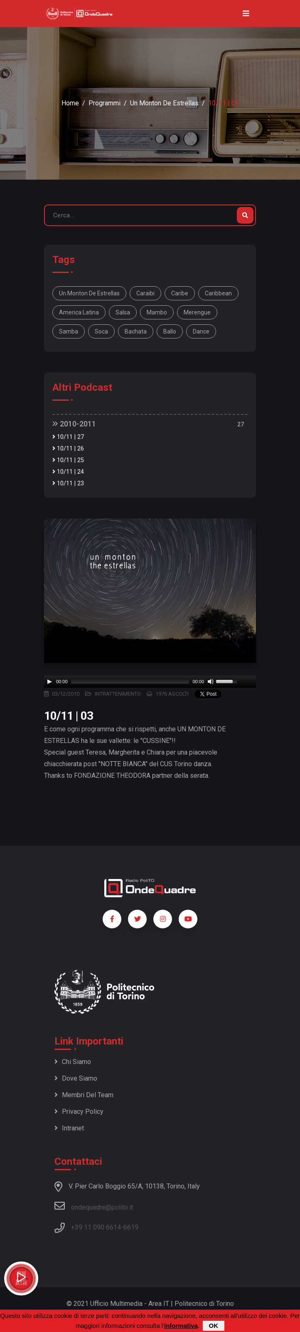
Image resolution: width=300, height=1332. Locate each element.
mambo (157, 312)
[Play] (49, 681)
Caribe (179, 293)
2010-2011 (74, 423)
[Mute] (210, 681)
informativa (181, 1325)
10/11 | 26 (68, 448)
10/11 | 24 (68, 471)
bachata (136, 331)
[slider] (130, 681)
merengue (197, 312)
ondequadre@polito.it (93, 1206)
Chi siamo (72, 1062)
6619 (130, 1227)
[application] (150, 681)
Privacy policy (78, 1111)
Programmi (104, 103)
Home (70, 103)
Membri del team (83, 1095)
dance (201, 331)
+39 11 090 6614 (96, 1227)
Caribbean (218, 293)
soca (101, 331)
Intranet (69, 1128)
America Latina (79, 312)
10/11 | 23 (68, 483)
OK (214, 1325)
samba (68, 331)
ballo (169, 331)
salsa (123, 312)
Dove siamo (75, 1078)
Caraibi (145, 293)
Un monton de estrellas (164, 103)
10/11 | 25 (68, 460)
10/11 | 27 (68, 437)
